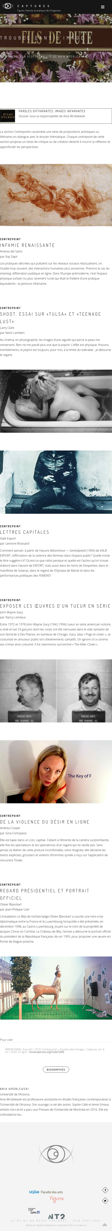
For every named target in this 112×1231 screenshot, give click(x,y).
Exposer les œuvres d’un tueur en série (55, 606)
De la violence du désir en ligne (45, 822)
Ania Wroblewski (14, 1089)
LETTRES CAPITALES (25, 532)
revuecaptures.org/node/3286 (46, 1052)
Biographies (58, 1069)
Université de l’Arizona (14, 1094)
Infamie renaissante (27, 245)
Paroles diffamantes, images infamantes (52, 111)
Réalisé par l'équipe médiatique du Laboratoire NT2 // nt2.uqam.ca (56, 1225)
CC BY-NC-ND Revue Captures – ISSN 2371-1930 (56, 1220)
